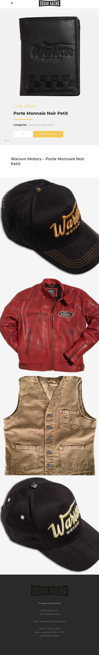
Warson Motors (47, 125)
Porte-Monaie (34, 125)
